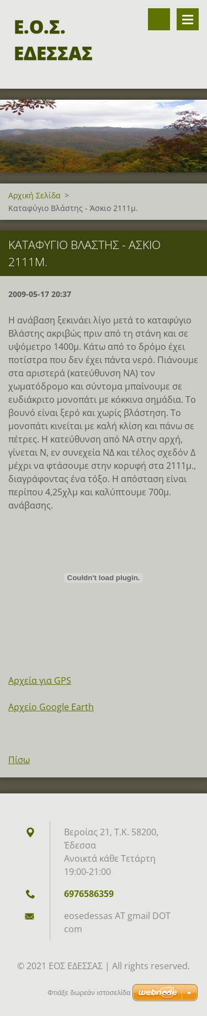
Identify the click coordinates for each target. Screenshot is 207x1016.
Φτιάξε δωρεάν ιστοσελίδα (88, 992)
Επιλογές (188, 19)
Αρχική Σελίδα (34, 195)
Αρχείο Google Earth (51, 707)
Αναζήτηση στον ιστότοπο (159, 19)
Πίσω (19, 760)
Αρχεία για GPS (39, 680)
